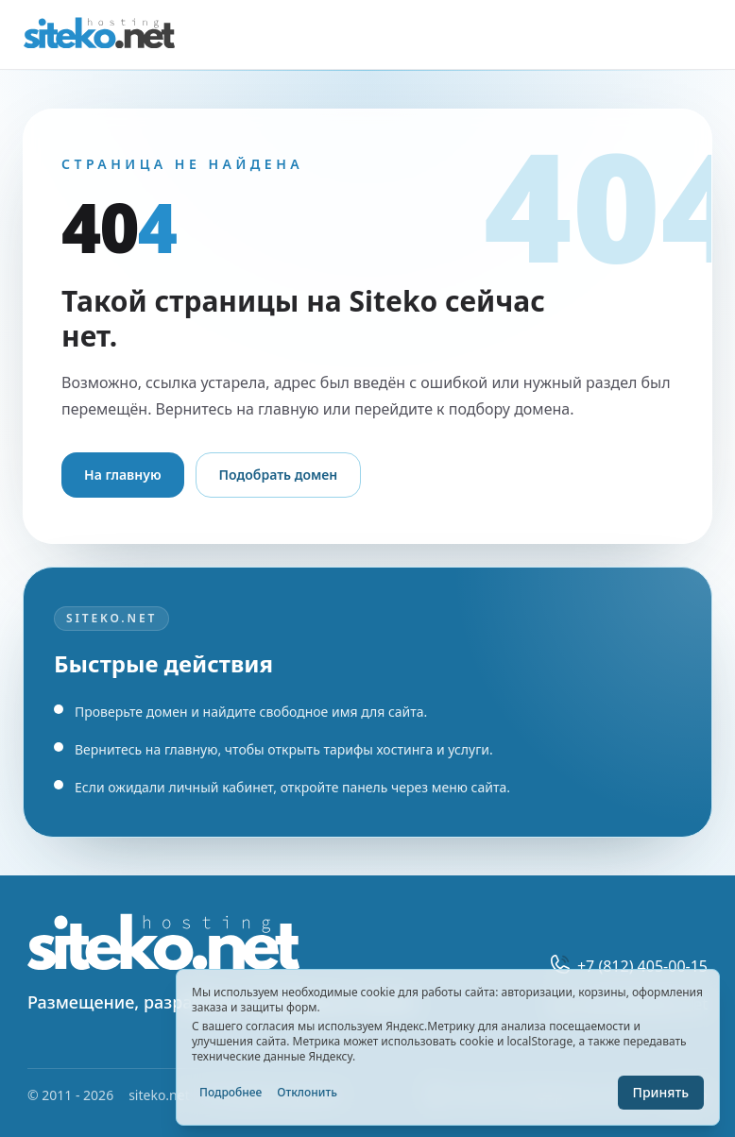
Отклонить (307, 1092)
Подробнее (230, 1092)
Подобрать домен (278, 475)
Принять (661, 1092)
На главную (123, 475)
